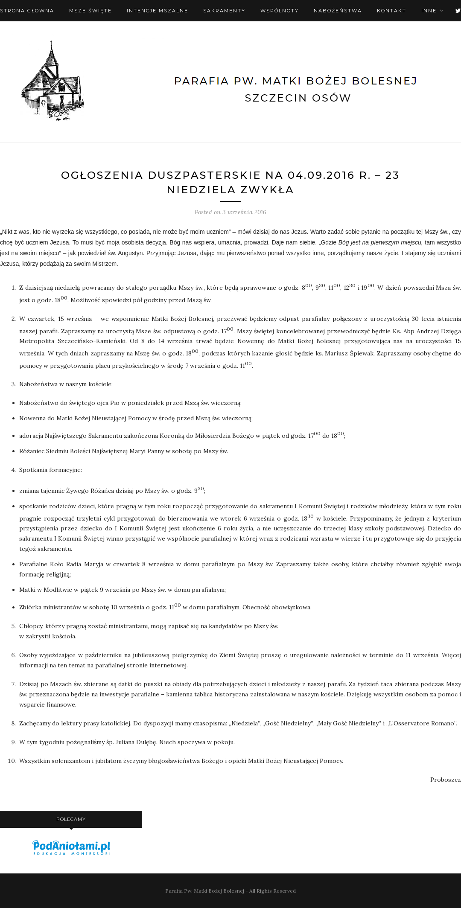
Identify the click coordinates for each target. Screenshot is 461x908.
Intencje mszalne (157, 11)
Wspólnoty (279, 11)
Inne (429, 11)
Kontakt (391, 11)
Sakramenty (224, 11)
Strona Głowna (27, 11)
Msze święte (90, 11)
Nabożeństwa (338, 11)
